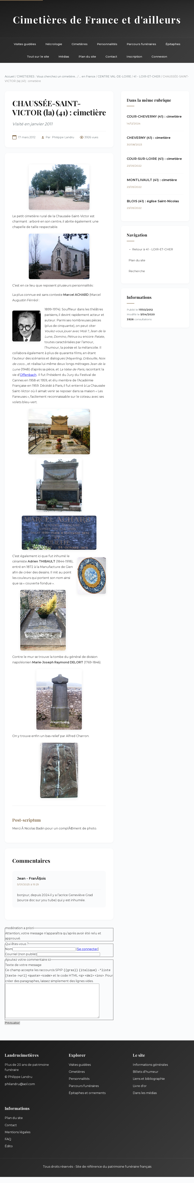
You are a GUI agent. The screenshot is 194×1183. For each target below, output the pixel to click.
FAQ (8, 1145)
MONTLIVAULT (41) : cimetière (152, 180)
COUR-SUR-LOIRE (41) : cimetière (154, 159)
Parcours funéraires (141, 44)
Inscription (134, 56)
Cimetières (80, 44)
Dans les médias (145, 1099)
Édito (9, 1152)
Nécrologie (53, 44)
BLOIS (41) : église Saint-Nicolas (153, 201)
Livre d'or (140, 1092)
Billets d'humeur (145, 1078)
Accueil (9, 76)
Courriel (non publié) (21, 954)
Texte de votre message (23, 965)
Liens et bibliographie (149, 1085)
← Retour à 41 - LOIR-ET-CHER (151, 249)
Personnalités (107, 44)
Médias (64, 56)
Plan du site (87, 56)
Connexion (159, 56)
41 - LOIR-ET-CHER (147, 76)
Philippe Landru (63, 137)
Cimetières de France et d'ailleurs (97, 19)
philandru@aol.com (20, 1090)
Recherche (137, 271)
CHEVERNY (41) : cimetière (149, 138)
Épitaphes (173, 44)
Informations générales (150, 1071)
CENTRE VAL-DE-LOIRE (114, 76)
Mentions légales (17, 1138)
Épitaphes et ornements (87, 1099)
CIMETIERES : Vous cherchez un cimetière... (47, 76)
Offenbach (28, 375)
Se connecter (87, 949)
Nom (9, 949)
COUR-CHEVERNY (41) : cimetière (154, 116)
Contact (111, 56)
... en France (87, 76)
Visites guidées (25, 44)
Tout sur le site (38, 56)
